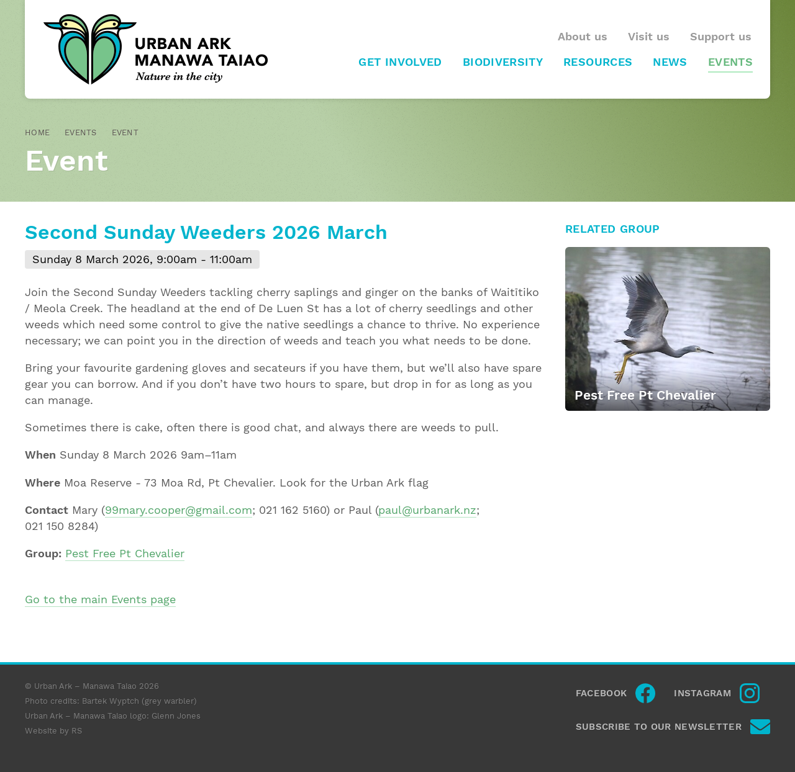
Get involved (400, 62)
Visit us (649, 36)
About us (582, 36)
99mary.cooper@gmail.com (178, 510)
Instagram (702, 693)
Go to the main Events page (100, 599)
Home (37, 132)
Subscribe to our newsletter (659, 727)
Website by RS (53, 730)
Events (730, 62)
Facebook (601, 693)
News (670, 62)
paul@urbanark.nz (427, 510)
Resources (597, 62)
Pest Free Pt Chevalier (124, 553)
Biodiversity (503, 62)
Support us (721, 36)
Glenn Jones (176, 715)
